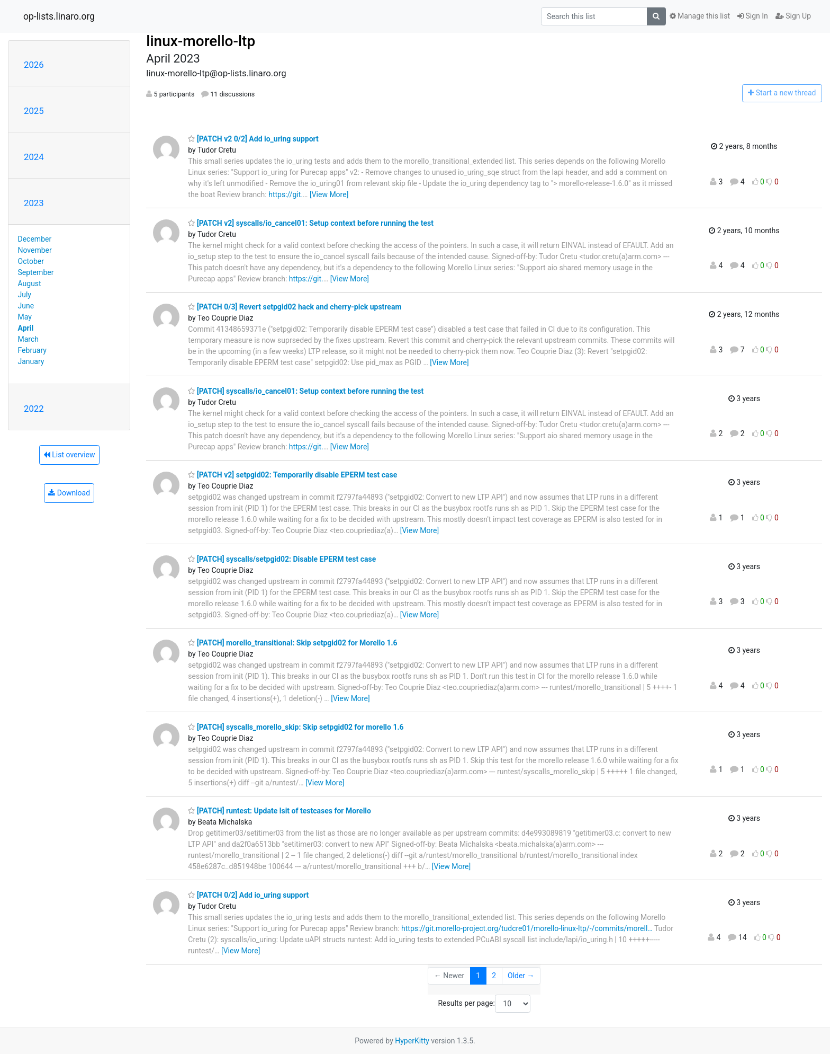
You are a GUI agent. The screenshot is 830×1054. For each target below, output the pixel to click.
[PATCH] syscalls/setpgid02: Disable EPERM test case (282, 559)
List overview (69, 454)
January (31, 361)
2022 (34, 408)
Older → (521, 975)
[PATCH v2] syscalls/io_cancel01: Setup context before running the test (311, 223)
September (36, 272)
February (32, 350)
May (25, 317)
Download (69, 493)
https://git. (285, 194)
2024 (34, 157)
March (28, 339)
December (35, 239)
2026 (34, 64)
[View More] (329, 194)
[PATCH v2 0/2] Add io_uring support (253, 139)
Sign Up (793, 16)
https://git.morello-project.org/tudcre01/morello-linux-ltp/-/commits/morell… (527, 928)
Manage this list (700, 16)
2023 (34, 203)
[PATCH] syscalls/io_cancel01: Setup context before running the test (305, 391)
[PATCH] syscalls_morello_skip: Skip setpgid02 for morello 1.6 (295, 727)
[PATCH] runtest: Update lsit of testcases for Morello (279, 811)
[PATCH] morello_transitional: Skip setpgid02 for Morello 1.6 (292, 643)
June (26, 306)
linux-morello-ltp (200, 41)
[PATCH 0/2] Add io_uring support (248, 895)
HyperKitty (412, 1041)
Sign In (752, 16)
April (26, 328)
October (31, 261)
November (35, 250)
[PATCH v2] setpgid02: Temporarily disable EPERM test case (292, 475)
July (24, 294)
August (29, 283)
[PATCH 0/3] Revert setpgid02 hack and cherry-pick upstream (294, 307)
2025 (34, 110)
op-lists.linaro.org (59, 16)
